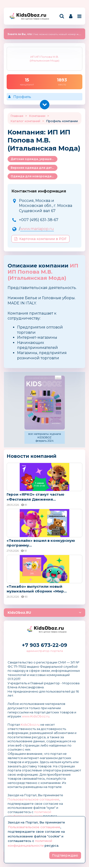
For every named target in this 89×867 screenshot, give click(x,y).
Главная (16, 115)
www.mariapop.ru (37, 229)
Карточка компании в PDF (40, 239)
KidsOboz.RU (19, 612)
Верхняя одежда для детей (33, 167)
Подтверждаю (65, 855)
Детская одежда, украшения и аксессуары (34, 159)
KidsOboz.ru (30, 724)
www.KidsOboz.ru (35, 716)
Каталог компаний (25, 121)
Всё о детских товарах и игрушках (33, 19)
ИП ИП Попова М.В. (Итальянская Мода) (43, 271)
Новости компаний (31, 456)
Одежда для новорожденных (34, 176)
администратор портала (44, 651)
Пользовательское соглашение (33, 799)
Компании (37, 115)
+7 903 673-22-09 (44, 645)
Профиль (22, 96)
